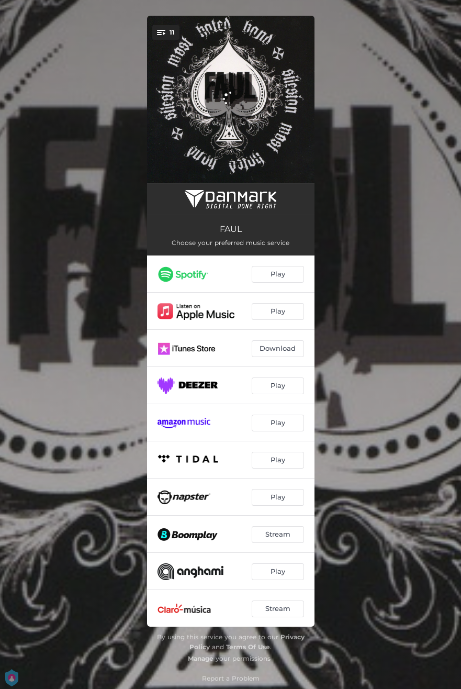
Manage (200, 658)
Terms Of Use (248, 647)
